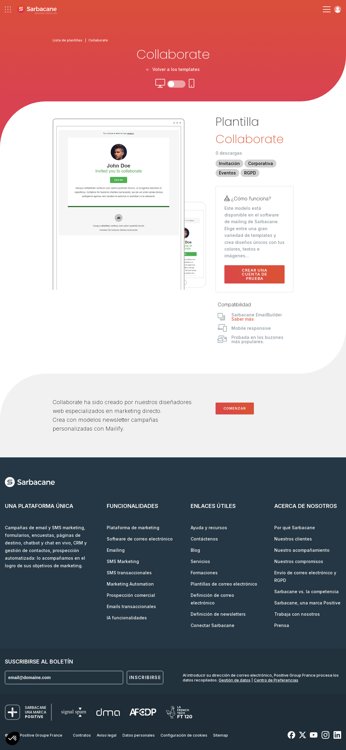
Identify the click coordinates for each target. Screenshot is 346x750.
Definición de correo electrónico (212, 599)
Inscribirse (145, 677)
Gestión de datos (235, 680)
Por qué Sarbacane (294, 527)
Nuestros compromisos (298, 561)
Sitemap (220, 735)
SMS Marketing (123, 561)
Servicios (200, 561)
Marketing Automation (130, 583)
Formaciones (204, 572)
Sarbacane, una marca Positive (307, 602)
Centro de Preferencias (276, 680)
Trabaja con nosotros (297, 614)
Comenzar (234, 408)
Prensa (281, 625)
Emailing (116, 550)
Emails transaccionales (131, 606)
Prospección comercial (131, 595)
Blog (195, 550)
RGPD (250, 172)
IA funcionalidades (127, 617)
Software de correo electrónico (140, 538)
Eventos (227, 172)
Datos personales (139, 735)
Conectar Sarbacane (212, 625)
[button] (12, 739)
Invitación (229, 163)
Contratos (82, 735)
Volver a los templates (173, 69)
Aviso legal (106, 735)
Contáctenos (204, 538)
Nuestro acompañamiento (302, 550)
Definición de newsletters (218, 614)
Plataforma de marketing (133, 527)
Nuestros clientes (293, 538)
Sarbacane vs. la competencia (306, 591)
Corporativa (260, 163)
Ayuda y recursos (209, 527)
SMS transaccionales (129, 572)
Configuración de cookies (184, 735)
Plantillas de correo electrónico (224, 583)
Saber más (242, 319)
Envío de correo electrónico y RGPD (305, 576)
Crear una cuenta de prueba (254, 274)
